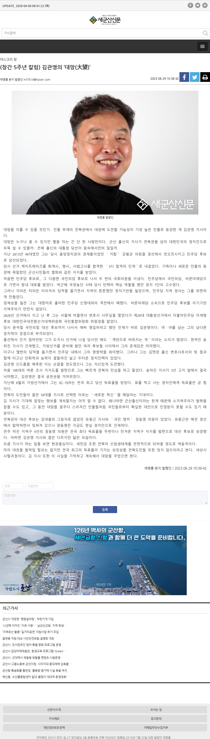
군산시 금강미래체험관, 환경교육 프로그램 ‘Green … (34, 651)
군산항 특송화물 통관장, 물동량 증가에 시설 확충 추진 (34, 670)
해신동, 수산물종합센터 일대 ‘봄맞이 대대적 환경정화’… (35, 677)
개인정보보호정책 (54, 727)
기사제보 (54, 718)
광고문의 (156, 718)
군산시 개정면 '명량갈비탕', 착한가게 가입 (28, 619)
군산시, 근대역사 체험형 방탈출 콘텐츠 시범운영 (31, 657)
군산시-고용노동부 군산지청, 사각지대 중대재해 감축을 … (37, 664)
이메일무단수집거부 (156, 727)
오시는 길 (156, 709)
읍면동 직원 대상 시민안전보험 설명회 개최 (28, 638)
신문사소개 (54, 709)
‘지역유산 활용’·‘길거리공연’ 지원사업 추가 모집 (30, 632)
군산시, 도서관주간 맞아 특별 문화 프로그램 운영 (31, 644)
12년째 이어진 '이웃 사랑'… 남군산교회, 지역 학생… (34, 625)
